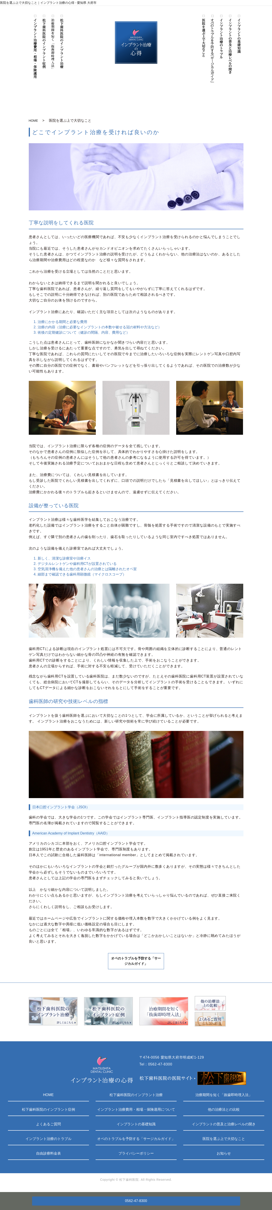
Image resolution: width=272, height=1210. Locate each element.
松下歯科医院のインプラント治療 (136, 1096)
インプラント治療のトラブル (48, 1140)
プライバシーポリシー (136, 1155)
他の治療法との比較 (224, 1111)
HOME (33, 120)
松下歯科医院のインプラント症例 (48, 1111)
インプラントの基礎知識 (136, 1126)
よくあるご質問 (48, 1126)
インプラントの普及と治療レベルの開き (224, 1126)
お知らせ (224, 1155)
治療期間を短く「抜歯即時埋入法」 (223, 1096)
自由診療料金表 (48, 1155)
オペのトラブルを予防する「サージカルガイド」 (136, 964)
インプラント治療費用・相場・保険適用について (136, 1111)
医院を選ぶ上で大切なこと (224, 1140)
